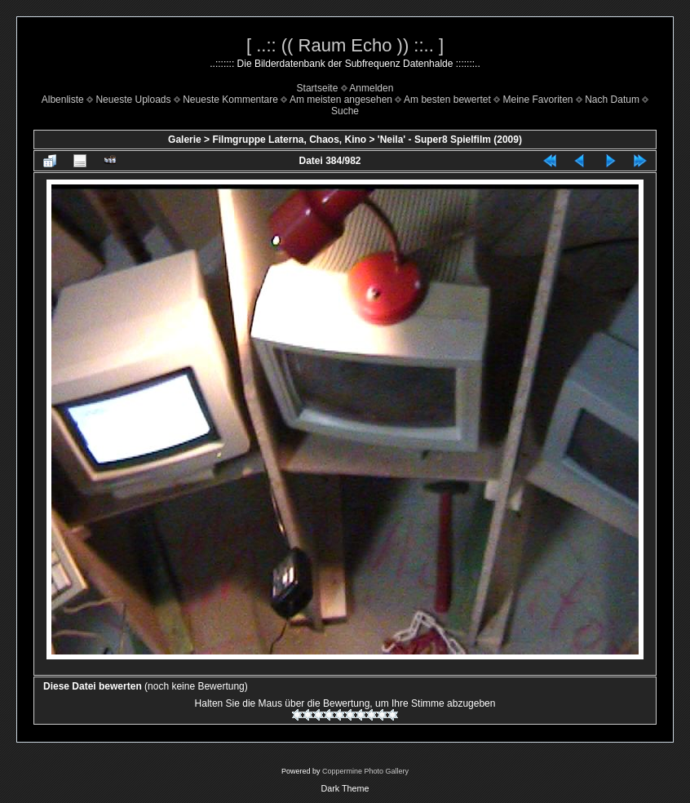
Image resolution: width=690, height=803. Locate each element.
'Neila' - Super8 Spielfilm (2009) (450, 139)
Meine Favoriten (537, 99)
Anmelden (371, 88)
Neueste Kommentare (230, 99)
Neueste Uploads (132, 99)
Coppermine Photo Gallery (365, 771)
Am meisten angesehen (341, 99)
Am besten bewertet (447, 99)
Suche (345, 111)
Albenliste (63, 99)
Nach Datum (612, 99)
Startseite (317, 88)
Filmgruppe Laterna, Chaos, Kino (289, 139)
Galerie (184, 139)
